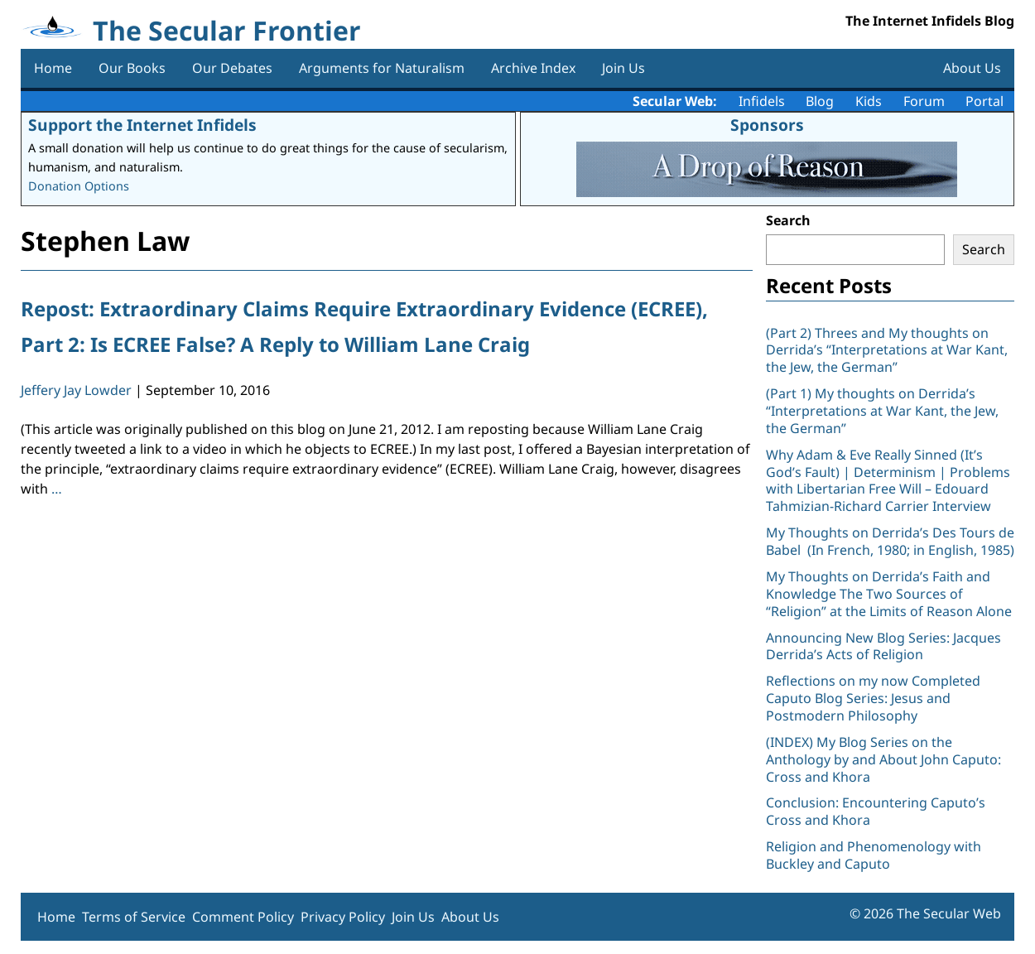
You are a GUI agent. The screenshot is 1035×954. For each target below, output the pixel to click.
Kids (868, 101)
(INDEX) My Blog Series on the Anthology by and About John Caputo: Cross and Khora (883, 759)
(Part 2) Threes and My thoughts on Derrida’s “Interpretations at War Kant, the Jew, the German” (887, 350)
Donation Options (78, 186)
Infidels (762, 101)
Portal (984, 101)
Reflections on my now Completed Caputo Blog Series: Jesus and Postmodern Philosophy (873, 698)
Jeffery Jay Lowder (76, 390)
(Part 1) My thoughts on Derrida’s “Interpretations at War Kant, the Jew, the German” (882, 410)
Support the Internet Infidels (142, 124)
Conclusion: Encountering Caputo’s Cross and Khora (875, 811)
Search (788, 220)
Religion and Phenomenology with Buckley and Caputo (873, 855)
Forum (924, 101)
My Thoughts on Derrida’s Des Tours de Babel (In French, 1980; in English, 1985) (890, 541)
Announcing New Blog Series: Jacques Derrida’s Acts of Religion (883, 646)
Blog (820, 101)
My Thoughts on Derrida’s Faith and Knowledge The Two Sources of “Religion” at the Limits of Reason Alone (889, 593)
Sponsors (767, 124)
